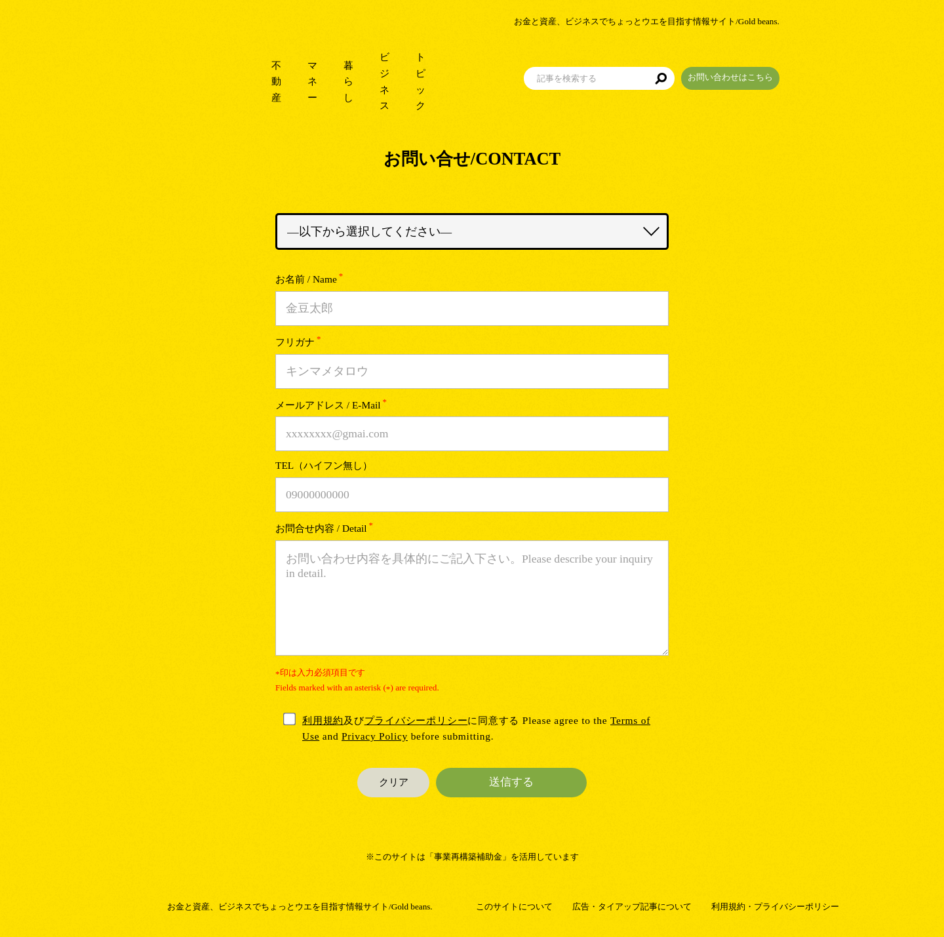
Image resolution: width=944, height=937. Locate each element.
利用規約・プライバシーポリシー (775, 906)
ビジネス (400, 65)
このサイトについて (514, 906)
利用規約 (323, 720)
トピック (465, 65)
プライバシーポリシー (416, 720)
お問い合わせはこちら (790, 61)
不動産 (228, 65)
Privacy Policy (375, 736)
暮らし (339, 65)
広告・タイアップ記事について (632, 906)
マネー (283, 65)
